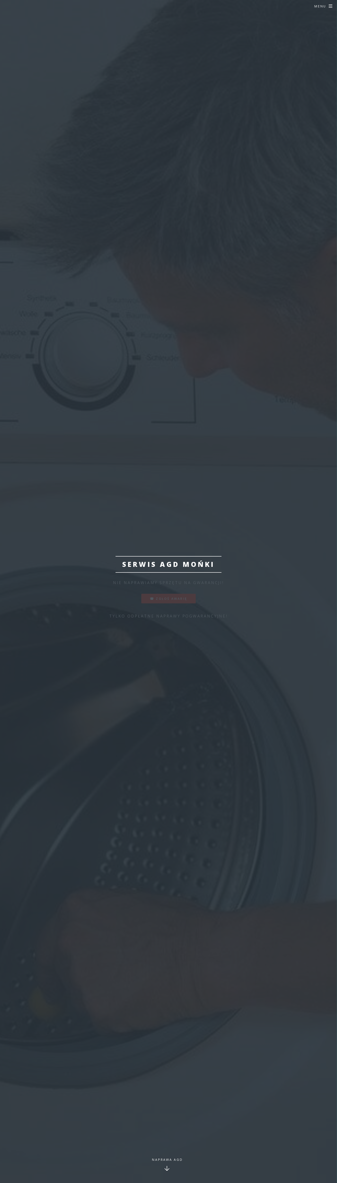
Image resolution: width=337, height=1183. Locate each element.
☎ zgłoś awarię (168, 598)
